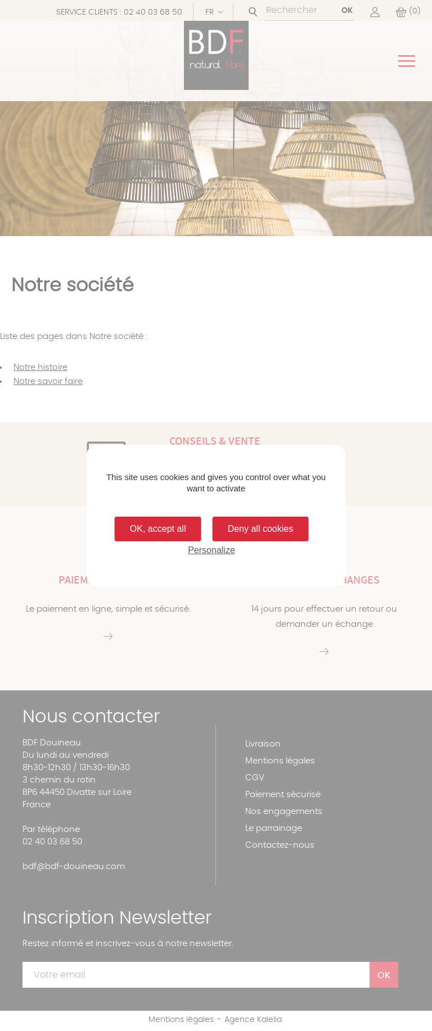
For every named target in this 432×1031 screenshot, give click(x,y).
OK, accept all (158, 528)
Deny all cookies (261, 528)
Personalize (211, 550)
